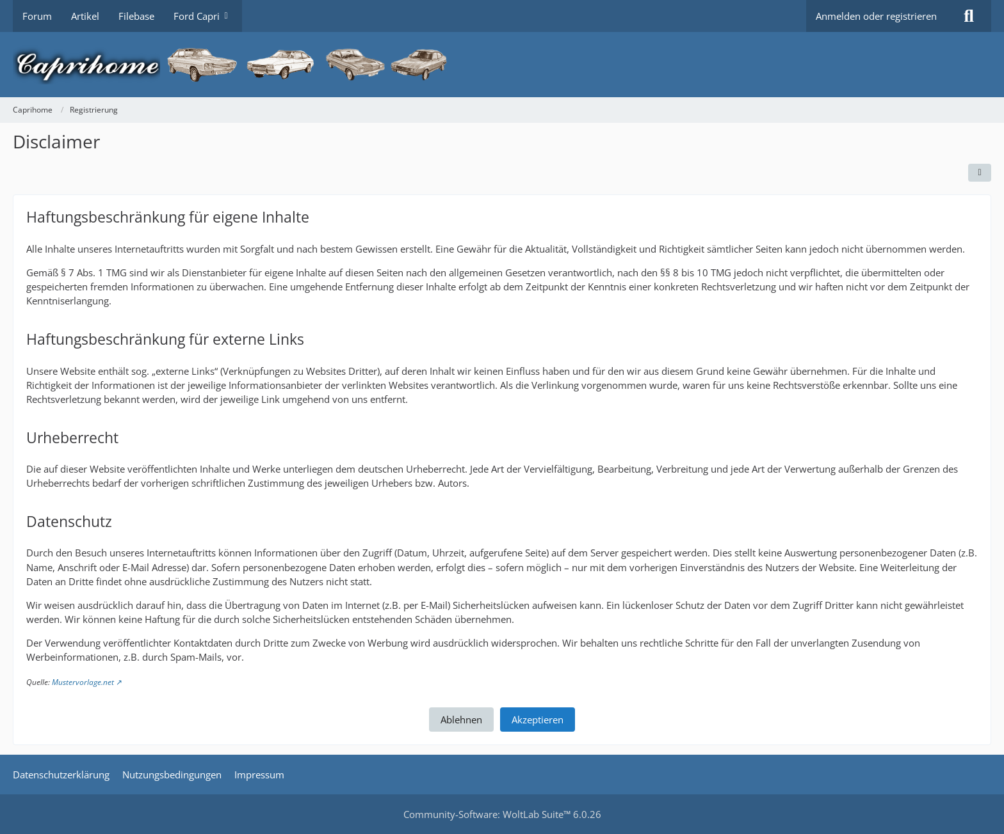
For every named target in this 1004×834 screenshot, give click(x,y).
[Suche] (968, 16)
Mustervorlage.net (83, 682)
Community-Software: (502, 814)
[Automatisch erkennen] (979, 173)
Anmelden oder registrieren (876, 16)
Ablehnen (461, 719)
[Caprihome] (502, 64)
